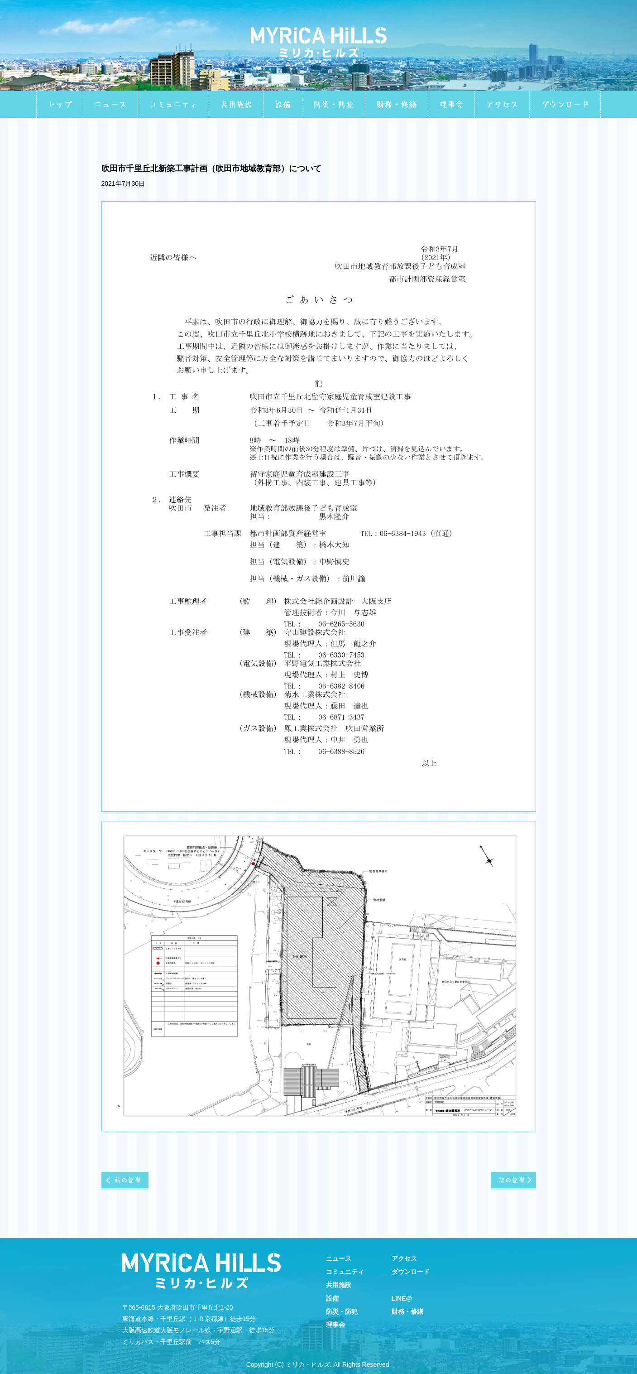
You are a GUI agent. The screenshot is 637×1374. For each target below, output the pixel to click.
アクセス (502, 104)
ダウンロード (565, 104)
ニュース (110, 104)
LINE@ (402, 1298)
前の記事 (128, 1185)
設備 (283, 104)
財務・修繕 (396, 104)
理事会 (451, 104)
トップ (60, 104)
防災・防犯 (333, 104)
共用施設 (236, 104)
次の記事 (510, 1185)
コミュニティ (173, 104)
